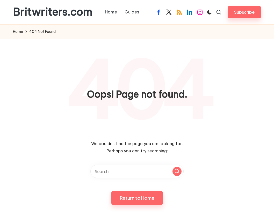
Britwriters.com (52, 12)
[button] (244, 12)
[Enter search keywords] (137, 171)
